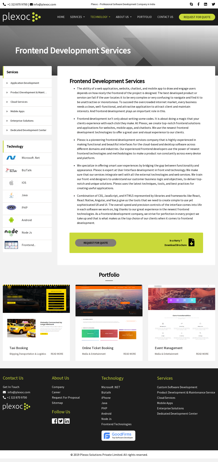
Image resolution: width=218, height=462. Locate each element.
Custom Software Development (177, 387)
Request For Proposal (66, 397)
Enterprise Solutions (170, 408)
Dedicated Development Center (177, 413)
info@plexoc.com (16, 392)
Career (56, 392)
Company (58, 387)
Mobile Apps (165, 403)
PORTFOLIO (144, 17)
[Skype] (191, 4)
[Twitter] (213, 4)
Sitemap (57, 403)
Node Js (106, 419)
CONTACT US (165, 17)
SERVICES (76, 17)
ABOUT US (122, 17)
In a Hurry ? (176, 240)
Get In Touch (11, 387)
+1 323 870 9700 (15, 397)
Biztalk (106, 392)
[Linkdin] (205, 4)
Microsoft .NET (110, 387)
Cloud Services (166, 398)
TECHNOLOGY (98, 17)
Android (106, 413)
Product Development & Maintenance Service (186, 392)
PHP (104, 408)
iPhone (106, 398)
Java (104, 403)
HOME (61, 17)
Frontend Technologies (116, 424)
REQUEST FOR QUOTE (197, 17)
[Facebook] (198, 4)
